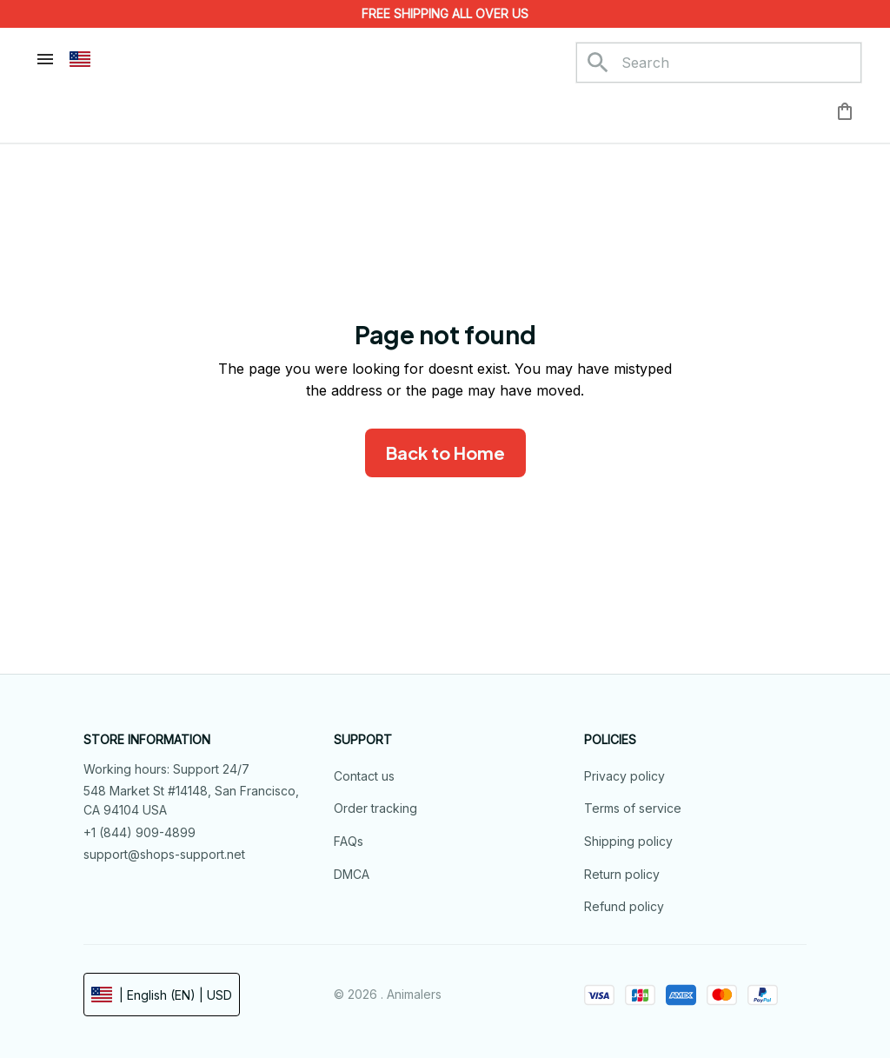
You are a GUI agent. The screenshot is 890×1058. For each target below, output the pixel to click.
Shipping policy (628, 841)
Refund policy (624, 906)
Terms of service (632, 808)
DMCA (351, 874)
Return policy (622, 874)
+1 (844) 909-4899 (139, 832)
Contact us (364, 776)
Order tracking (375, 808)
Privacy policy (624, 776)
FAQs (348, 841)
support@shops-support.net (164, 854)
